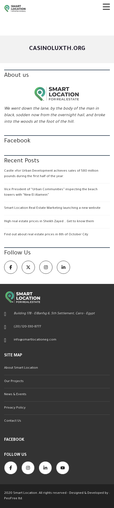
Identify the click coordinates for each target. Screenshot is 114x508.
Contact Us (12, 421)
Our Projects (14, 381)
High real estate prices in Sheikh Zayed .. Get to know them (49, 222)
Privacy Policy (15, 408)
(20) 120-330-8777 (27, 327)
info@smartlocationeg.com (35, 340)
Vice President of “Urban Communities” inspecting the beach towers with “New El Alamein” (51, 192)
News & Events (15, 395)
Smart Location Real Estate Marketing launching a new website (52, 208)
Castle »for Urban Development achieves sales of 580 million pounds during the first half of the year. (51, 173)
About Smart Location (21, 368)
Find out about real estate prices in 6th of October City (46, 235)
